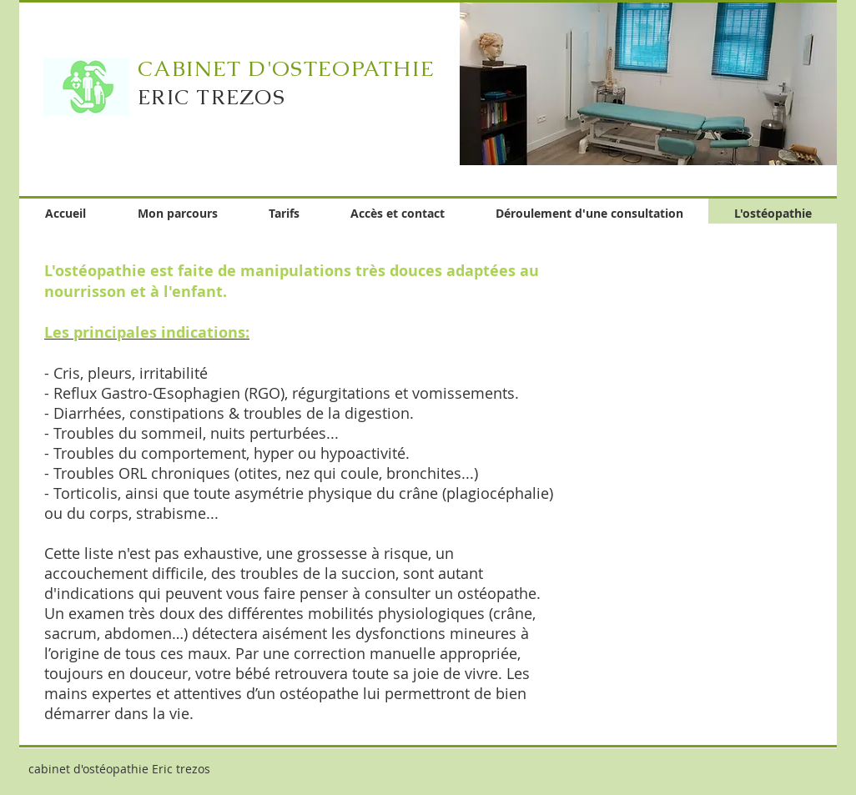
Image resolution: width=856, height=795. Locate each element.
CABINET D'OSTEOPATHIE (286, 68)
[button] (648, 82)
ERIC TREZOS (211, 96)
